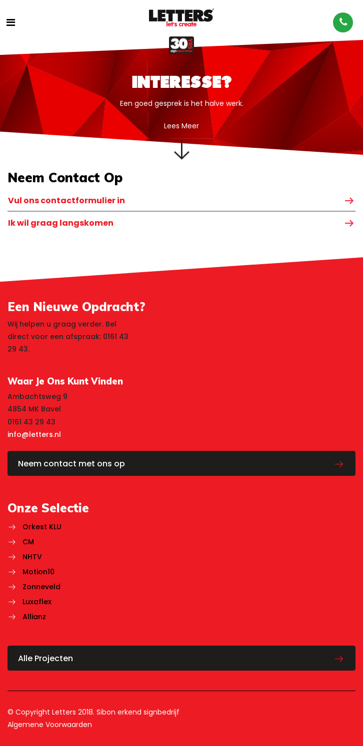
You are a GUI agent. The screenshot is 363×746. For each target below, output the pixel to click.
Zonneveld (41, 587)
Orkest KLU (42, 527)
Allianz (34, 617)
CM (28, 542)
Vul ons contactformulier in (66, 200)
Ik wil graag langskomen (61, 223)
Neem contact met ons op (71, 463)
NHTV (32, 557)
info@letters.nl (34, 434)
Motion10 (38, 572)
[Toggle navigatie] (11, 22)
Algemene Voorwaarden (50, 725)
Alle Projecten (45, 658)
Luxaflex (37, 602)
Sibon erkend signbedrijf (138, 712)
